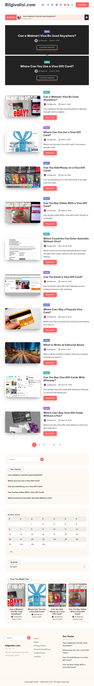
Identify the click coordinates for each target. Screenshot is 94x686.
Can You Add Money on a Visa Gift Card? (64, 169)
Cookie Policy (40, 653)
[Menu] (43, 4)
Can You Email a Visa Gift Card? (63, 276)
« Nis (11, 552)
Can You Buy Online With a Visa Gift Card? (65, 205)
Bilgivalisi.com (20, 5)
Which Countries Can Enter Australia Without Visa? (66, 240)
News (47, 31)
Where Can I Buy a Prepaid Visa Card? (62, 311)
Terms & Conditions (42, 649)
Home (36, 638)
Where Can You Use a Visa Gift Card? (47, 66)
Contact (37, 656)
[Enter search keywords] (26, 459)
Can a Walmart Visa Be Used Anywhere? (39, 16)
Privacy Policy (40, 646)
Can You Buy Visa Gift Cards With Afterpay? (64, 379)
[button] (82, 4)
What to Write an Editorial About (63, 344)
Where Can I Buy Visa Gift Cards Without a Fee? (63, 414)
